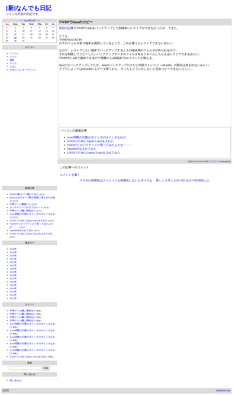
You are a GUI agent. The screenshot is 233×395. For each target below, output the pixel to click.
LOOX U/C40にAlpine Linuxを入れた (29, 220)
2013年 (13, 291)
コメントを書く (70, 174)
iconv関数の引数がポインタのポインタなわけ (96, 137)
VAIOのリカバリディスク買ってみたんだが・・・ (99, 145)
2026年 (13, 249)
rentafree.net (223, 390)
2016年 (13, 281)
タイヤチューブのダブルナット (26, 207)
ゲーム (13, 63)
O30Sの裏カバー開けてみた (24, 194)
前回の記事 (66, 28)
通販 (12, 60)
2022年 (13, 262)
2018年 (13, 275)
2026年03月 (30, 20)
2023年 (13, 258)
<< (20, 20)
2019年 (13, 272)
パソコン (14, 53)
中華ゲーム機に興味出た (23, 210)
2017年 (13, 278)
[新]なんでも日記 (28, 8)
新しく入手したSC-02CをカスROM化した (183, 180)
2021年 (13, 265)
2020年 (13, 268)
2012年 (13, 295)
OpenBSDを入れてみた (21, 230)
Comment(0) (224, 161)
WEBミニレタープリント (23, 69)
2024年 (13, 255)
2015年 (13, 285)
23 (15, 37)
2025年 (13, 252)
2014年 (13, 288)
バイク (13, 56)
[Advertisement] (29, 128)
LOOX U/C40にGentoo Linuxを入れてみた (31, 233)
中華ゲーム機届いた (20, 204)
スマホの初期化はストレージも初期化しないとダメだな (116, 180)
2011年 (13, 298)
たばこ (13, 66)
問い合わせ (15, 380)
